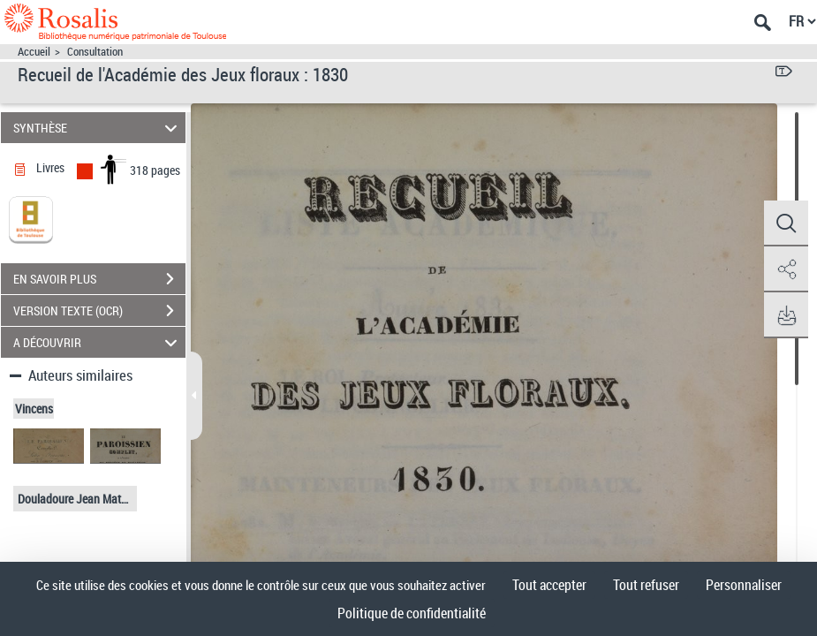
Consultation (95, 51)
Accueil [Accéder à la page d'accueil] (34, 51)
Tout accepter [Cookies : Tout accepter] (549, 584)
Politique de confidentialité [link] (411, 613)
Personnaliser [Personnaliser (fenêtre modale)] (744, 584)
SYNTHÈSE (98, 127)
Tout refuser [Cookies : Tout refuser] (646, 584)
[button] (786, 223)
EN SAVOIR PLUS (99, 279)
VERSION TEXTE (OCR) (99, 311)
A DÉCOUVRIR (98, 342)
